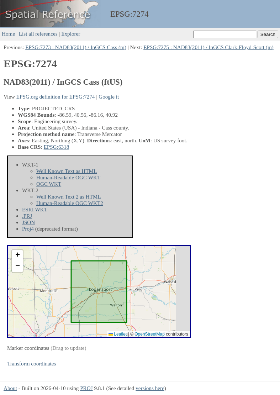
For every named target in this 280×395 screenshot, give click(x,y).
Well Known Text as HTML (66, 171)
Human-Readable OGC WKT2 (69, 203)
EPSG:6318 (56, 147)
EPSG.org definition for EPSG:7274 (55, 97)
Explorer (70, 34)
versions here (150, 388)
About (10, 388)
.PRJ (27, 216)
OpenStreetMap (149, 334)
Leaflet (118, 334)
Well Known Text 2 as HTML (68, 197)
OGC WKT (48, 184)
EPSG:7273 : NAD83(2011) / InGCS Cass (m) (75, 47)
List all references (38, 34)
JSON (28, 222)
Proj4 (28, 229)
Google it (109, 97)
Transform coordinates (31, 363)
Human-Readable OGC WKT (68, 177)
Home (8, 34)
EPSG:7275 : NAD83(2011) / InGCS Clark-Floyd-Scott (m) (208, 47)
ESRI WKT (34, 209)
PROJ (86, 388)
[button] (17, 255)
